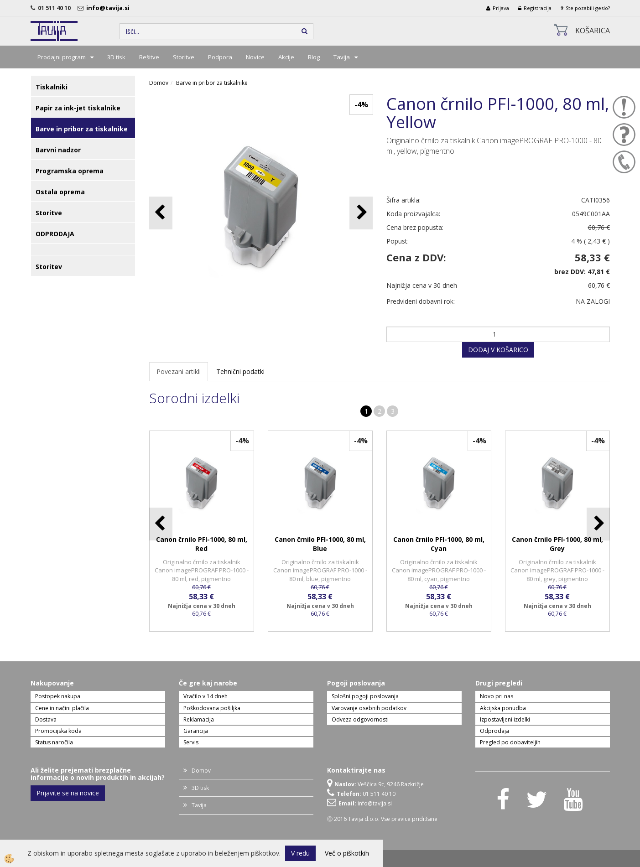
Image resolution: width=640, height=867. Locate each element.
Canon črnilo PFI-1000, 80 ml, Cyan (438, 544)
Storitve (183, 57)
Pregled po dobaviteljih (510, 742)
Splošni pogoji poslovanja (365, 696)
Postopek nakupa (57, 696)
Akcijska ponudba (503, 708)
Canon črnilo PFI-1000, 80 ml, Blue (320, 544)
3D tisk (116, 57)
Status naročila (54, 742)
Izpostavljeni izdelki (505, 719)
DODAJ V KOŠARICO (498, 349)
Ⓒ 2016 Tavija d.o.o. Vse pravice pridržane (382, 819)
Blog (314, 57)
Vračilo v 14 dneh (205, 696)
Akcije (286, 57)
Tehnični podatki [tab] (240, 371)
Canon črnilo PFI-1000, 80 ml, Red (201, 544)
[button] (361, 213)
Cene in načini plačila (62, 708)
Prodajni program (61, 57)
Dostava (46, 719)
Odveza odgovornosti (360, 719)
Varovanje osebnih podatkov (369, 708)
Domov (158, 83)
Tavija (341, 57)
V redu (300, 853)
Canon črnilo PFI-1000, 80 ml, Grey (557, 544)
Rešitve (149, 57)
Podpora (220, 57)
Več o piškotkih (347, 853)
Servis (190, 742)
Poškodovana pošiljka (211, 708)
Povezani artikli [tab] (178, 371)
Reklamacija (198, 719)
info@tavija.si (109, 8)
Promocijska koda (58, 731)
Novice (255, 57)
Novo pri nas (496, 696)
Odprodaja (494, 731)
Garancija (195, 731)
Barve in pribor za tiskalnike (212, 83)
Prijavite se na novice (67, 793)
